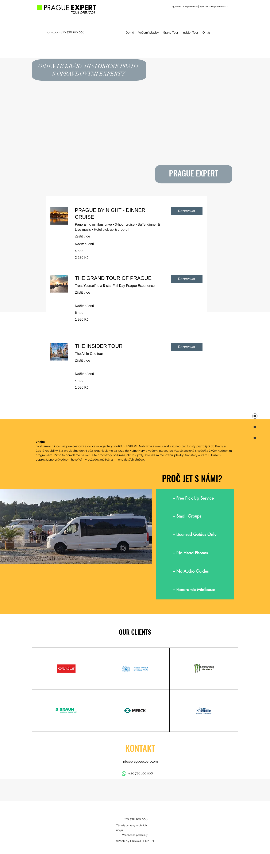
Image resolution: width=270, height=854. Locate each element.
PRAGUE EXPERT (193, 173)
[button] (186, 211)
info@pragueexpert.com (140, 761)
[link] (119, 213)
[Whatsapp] (124, 773)
